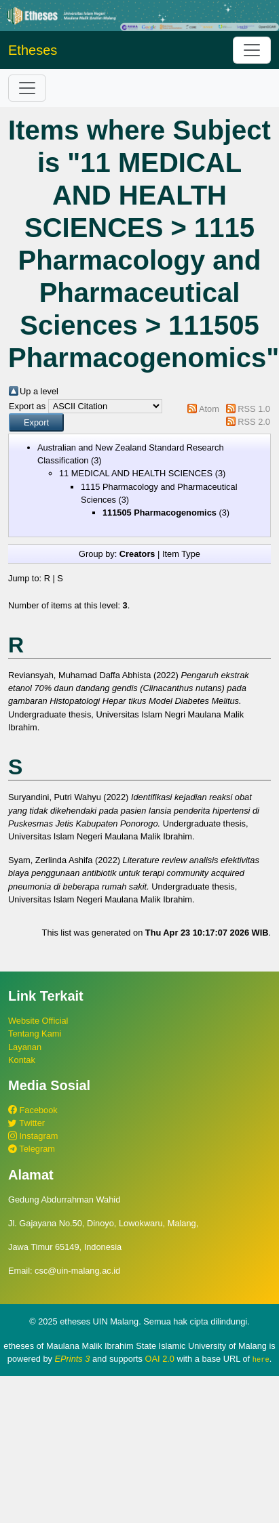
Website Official (38, 1021)
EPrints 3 (72, 1359)
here (261, 1359)
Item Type (181, 554)
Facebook (33, 1110)
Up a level (39, 391)
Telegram (31, 1149)
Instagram (33, 1136)
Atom (209, 409)
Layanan (24, 1047)
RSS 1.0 (254, 409)
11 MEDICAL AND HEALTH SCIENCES (135, 473)
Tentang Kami (34, 1033)
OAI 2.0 (159, 1359)
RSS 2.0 (254, 422)
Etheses (32, 50)
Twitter (26, 1123)
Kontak (21, 1060)
